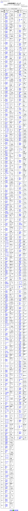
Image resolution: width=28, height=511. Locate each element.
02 (11, 510)
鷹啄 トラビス (20, 76)
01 (10, 510)
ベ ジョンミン (20, 359)
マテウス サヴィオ (7, 421)
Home (2, 2)
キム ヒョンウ (20, 228)
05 (16, 510)
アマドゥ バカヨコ (7, 456)
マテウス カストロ (7, 254)
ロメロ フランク (7, 287)
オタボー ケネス (20, 375)
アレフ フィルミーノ (21, 416)
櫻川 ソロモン (7, 173)
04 (14, 510)
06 (17, 510)
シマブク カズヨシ (20, 282)
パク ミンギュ (20, 150)
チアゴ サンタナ (7, 325)
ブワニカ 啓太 (7, 411)
